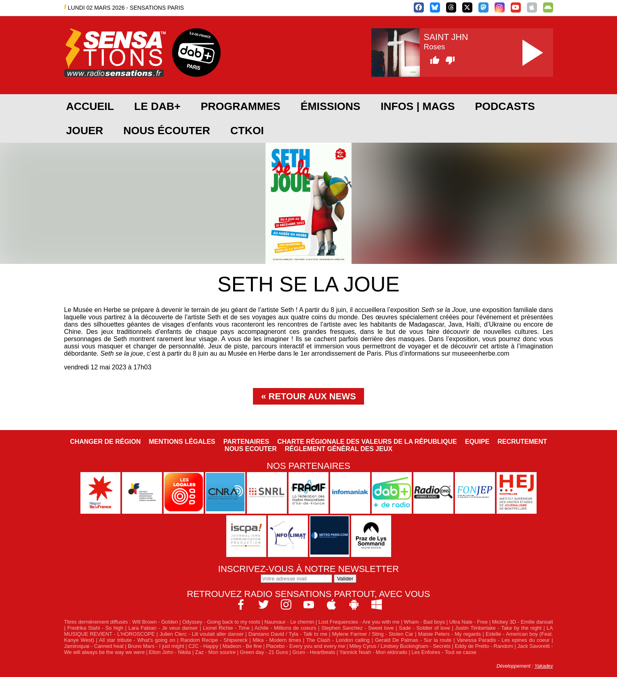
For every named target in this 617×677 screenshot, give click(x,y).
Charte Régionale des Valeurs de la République (367, 441)
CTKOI (247, 130)
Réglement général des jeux (338, 448)
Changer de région (105, 441)
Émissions (330, 106)
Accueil (90, 106)
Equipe (477, 441)
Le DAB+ (157, 106)
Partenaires (246, 441)
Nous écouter (166, 130)
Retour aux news (312, 396)
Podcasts (505, 106)
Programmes (240, 106)
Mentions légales (182, 441)
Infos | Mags (418, 106)
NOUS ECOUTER (251, 448)
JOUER (84, 130)
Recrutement (522, 441)
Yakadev (544, 666)
